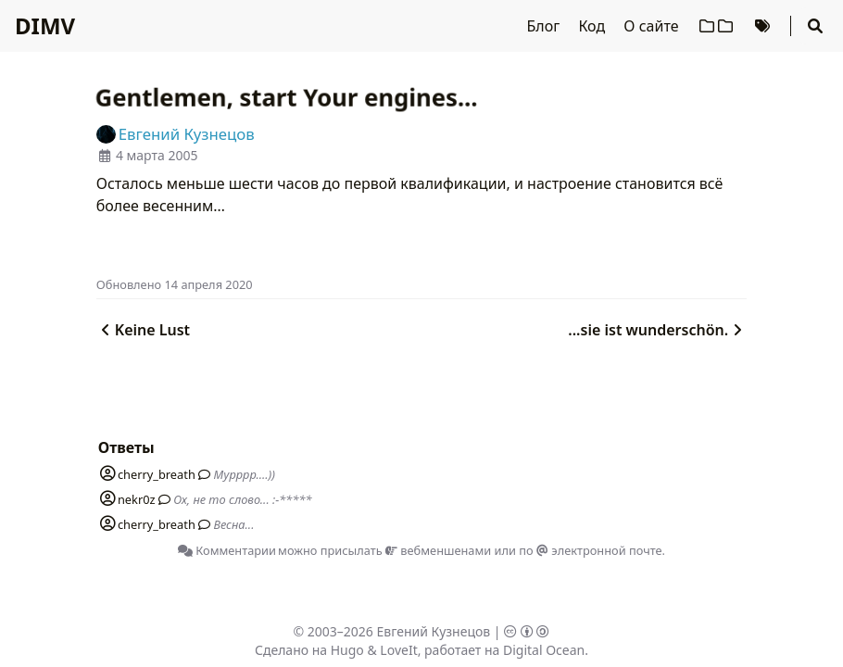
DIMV (45, 25)
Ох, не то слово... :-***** (242, 499)
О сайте (652, 26)
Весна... (233, 524)
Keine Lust (143, 330)
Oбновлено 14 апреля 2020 (174, 284)
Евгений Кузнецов (434, 631)
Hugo (347, 650)
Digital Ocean (544, 650)
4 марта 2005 (157, 155)
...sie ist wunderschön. (657, 330)
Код (593, 26)
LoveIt (398, 650)
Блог (545, 26)
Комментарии (227, 550)
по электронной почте (590, 550)
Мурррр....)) (244, 474)
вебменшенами (438, 550)
